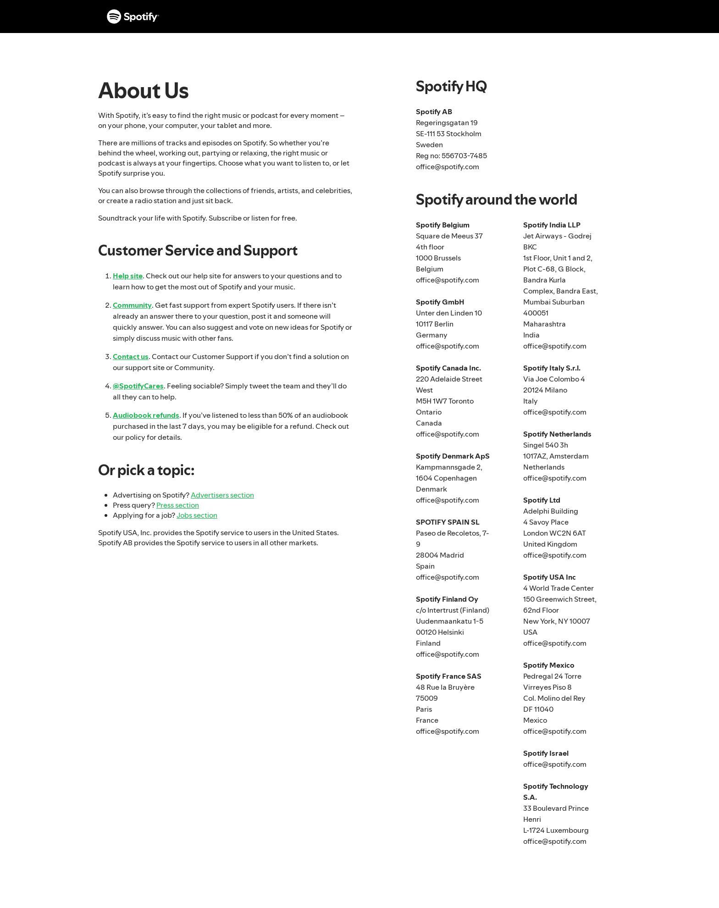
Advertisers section (222, 495)
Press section (177, 505)
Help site (128, 276)
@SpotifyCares (138, 386)
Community (132, 305)
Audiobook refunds (146, 415)
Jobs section (197, 515)
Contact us (131, 356)
